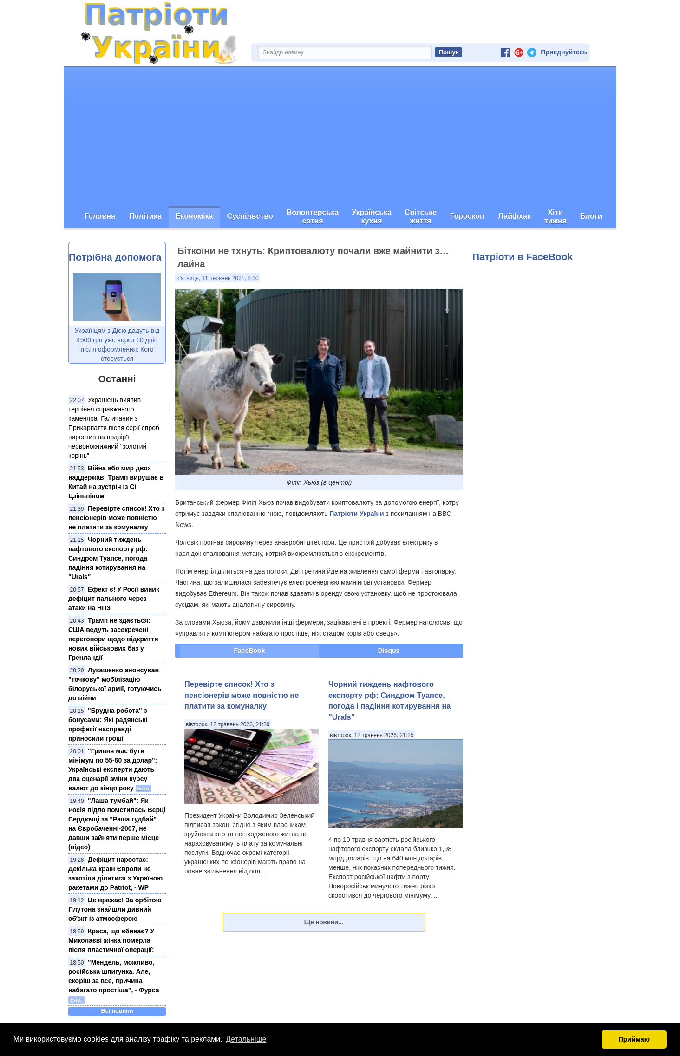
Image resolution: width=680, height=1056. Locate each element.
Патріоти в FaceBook (522, 256)
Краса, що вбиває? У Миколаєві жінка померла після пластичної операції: (111, 940)
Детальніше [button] (246, 1039)
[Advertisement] (340, 137)
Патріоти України (356, 513)
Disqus (389, 650)
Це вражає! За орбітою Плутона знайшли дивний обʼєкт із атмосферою (114, 909)
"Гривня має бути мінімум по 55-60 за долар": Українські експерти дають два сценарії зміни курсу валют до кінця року (112, 769)
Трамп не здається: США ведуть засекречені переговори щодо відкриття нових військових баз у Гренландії (113, 639)
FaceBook (249, 650)
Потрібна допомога (115, 257)
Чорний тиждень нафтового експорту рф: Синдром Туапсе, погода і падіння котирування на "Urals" (109, 558)
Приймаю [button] (634, 1039)
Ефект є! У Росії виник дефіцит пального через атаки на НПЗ (113, 599)
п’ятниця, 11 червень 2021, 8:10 (218, 278)
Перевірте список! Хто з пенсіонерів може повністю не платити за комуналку (116, 518)
